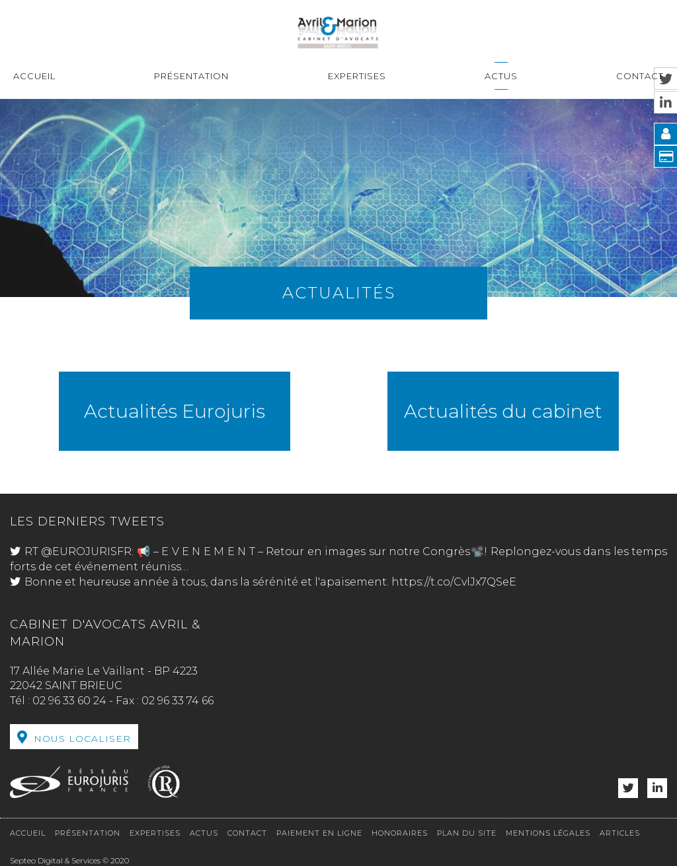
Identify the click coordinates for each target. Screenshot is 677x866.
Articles (620, 833)
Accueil (34, 76)
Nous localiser (82, 739)
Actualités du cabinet (503, 411)
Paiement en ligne (319, 833)
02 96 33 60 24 (69, 700)
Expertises (357, 76)
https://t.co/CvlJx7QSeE (453, 582)
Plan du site (467, 833)
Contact (640, 76)
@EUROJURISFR (86, 551)
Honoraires (400, 833)
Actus (501, 76)
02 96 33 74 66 (177, 700)
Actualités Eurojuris (174, 411)
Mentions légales (548, 833)
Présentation (191, 76)
